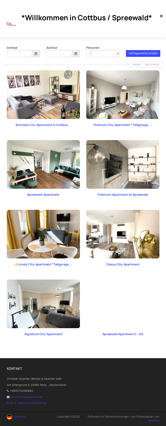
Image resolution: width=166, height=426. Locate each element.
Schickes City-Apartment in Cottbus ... (43, 125)
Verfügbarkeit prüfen (143, 53)
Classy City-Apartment (122, 264)
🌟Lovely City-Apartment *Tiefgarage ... (43, 264)
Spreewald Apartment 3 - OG (122, 334)
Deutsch (19, 416)
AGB (10, 403)
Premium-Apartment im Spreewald (123, 195)
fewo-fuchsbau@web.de (26, 397)
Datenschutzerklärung (31, 403)
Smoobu (153, 420)
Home (136, 64)
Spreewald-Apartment (43, 195)
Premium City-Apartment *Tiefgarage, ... (123, 125)
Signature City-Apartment (43, 334)
